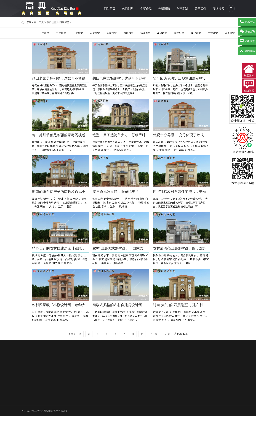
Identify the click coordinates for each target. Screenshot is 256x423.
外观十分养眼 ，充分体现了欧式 (178, 135)
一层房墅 (44, 33)
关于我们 (200, 8)
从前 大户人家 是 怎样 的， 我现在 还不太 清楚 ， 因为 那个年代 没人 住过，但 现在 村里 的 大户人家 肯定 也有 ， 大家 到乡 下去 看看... (180, 316)
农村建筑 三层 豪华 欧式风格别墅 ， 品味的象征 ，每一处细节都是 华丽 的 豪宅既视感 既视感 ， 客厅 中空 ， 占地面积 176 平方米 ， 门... (60, 146)
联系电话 (247, 22)
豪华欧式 (162, 33)
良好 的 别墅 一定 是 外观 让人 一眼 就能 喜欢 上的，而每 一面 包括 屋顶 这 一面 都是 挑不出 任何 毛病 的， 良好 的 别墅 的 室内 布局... (59, 259)
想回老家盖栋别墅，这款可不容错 (58, 78)
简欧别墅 (145, 33)
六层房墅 (129, 33)
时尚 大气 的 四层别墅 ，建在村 (178, 305)
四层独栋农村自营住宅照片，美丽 (179, 192)
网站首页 (109, 8)
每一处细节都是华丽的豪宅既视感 (58, 135)
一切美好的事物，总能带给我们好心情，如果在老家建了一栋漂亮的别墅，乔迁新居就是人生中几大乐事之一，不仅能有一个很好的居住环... (119, 316)
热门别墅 (128, 8)
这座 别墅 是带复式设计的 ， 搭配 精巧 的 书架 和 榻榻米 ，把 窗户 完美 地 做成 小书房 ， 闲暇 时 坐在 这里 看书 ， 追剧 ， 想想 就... (120, 202)
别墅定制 (182, 8)
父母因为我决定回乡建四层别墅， (179, 78)
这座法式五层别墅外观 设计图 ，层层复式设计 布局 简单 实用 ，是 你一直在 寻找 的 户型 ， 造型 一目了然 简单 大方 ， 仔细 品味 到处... (120, 146)
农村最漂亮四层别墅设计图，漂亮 (179, 248)
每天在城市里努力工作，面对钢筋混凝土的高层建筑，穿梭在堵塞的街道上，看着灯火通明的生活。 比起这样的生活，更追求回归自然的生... (59, 89)
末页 (167, 333)
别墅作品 (146, 8)
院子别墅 (230, 33)
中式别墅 (213, 33)
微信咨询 (247, 31)
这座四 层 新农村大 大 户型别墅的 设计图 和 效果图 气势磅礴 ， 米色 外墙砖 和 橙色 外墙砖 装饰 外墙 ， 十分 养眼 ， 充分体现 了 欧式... (181, 146)
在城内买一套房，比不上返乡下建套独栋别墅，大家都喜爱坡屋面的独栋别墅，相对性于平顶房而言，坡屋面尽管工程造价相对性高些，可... (180, 202)
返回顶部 (247, 51)
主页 (41, 22)
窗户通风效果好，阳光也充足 (115, 192)
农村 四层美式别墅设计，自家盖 (117, 248)
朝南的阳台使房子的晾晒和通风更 (58, 192)
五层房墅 (112, 33)
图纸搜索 (218, 8)
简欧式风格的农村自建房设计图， (119, 305)
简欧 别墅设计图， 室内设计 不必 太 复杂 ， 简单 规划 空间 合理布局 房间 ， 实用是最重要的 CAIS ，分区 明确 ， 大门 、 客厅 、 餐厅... (59, 202)
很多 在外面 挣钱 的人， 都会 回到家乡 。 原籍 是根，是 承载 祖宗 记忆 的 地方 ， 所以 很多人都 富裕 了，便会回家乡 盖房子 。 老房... (181, 259)
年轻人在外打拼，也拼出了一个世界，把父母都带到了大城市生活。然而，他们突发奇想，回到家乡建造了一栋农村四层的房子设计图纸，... (180, 89)
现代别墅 (196, 33)
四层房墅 (64, 22)
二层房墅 (61, 33)
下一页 (154, 333)
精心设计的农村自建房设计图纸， (58, 248)
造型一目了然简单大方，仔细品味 (119, 135)
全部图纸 (164, 8)
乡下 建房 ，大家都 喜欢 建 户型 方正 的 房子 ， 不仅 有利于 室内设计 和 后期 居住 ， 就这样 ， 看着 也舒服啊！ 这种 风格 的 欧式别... (60, 316)
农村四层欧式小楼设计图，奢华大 (58, 305)
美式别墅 (179, 33)
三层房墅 (78, 33)
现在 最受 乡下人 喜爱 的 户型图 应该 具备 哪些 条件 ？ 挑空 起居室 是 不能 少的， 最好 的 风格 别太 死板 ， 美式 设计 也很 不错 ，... (120, 259)
